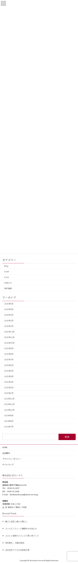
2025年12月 (9, 331)
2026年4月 (8, 309)
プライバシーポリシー (11, 458)
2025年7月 (8, 359)
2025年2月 (8, 387)
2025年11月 (9, 337)
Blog (6, 266)
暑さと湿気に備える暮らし (16, 521)
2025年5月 (8, 370)
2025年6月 (8, 365)
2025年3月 (8, 382)
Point (6, 277)
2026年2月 (8, 320)
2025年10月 (9, 342)
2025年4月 (8, 376)
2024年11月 (9, 404)
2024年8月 (8, 421)
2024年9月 (8, 415)
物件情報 (8, 288)
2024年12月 (9, 398)
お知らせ (8, 282)
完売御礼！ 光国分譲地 (14, 542)
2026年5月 (8, 303)
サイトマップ (8, 464)
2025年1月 (8, 393)
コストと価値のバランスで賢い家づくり (22, 535)
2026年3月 (8, 314)
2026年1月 (8, 326)
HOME (4, 447)
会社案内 (6, 453)
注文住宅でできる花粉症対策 (17, 549)
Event (6, 271)
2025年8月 (8, 354)
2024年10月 (9, 409)
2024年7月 (8, 426)
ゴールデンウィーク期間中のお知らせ (21, 528)
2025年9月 (8, 348)
